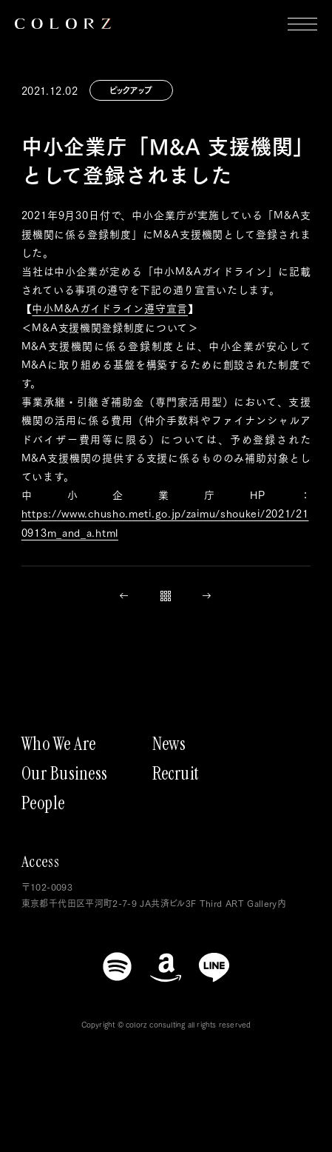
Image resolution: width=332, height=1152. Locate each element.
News (169, 744)
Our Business (64, 774)
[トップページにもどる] (63, 24)
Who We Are (58, 744)
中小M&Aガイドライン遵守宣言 (110, 308)
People (43, 803)
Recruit (176, 774)
